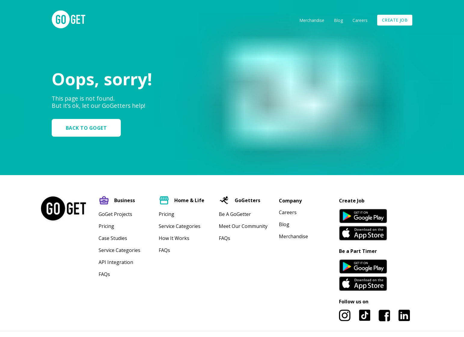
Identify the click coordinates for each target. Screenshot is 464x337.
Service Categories (119, 250)
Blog (338, 20)
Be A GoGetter (235, 214)
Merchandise (311, 20)
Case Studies (113, 238)
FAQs (104, 274)
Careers (360, 20)
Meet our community (243, 226)
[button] (89, 128)
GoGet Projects (115, 214)
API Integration (116, 262)
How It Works (174, 238)
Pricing (106, 226)
